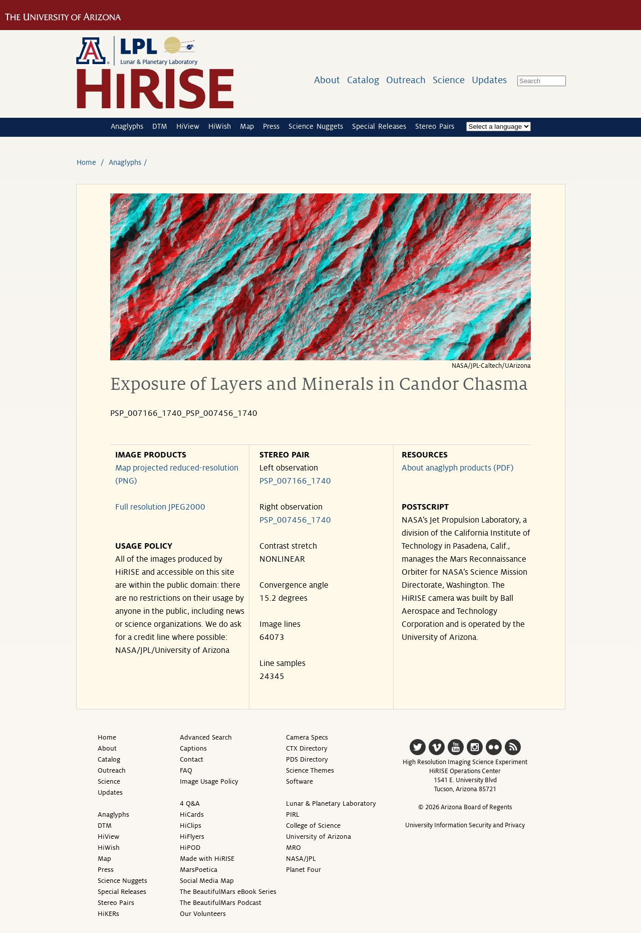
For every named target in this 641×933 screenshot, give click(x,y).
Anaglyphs (127, 126)
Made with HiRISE (207, 858)
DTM (159, 126)
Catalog (363, 80)
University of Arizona (318, 836)
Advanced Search (206, 737)
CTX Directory (307, 748)
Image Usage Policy (209, 781)
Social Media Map (207, 880)
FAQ (186, 770)
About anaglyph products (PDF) (458, 468)
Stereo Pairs (434, 126)
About (327, 80)
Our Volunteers (203, 913)
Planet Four (303, 869)
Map (247, 126)
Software (299, 781)
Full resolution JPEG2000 (160, 507)
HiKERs (108, 913)
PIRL (292, 814)
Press (271, 126)
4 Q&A (190, 803)
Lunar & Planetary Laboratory (331, 803)
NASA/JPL (301, 858)
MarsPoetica (198, 869)
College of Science (313, 825)
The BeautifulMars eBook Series (228, 891)
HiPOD (190, 847)
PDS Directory (307, 759)
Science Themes (310, 770)
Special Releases (379, 126)
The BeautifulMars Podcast (220, 902)
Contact (191, 759)
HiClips (190, 825)
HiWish (219, 126)
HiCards (192, 814)
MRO (293, 847)
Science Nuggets (315, 126)
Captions (193, 748)
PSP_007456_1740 (295, 520)
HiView (187, 126)
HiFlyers (192, 836)
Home (86, 162)
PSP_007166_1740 (295, 481)
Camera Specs (307, 737)
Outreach (406, 80)
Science (449, 80)
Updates (489, 80)
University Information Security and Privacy (465, 825)
